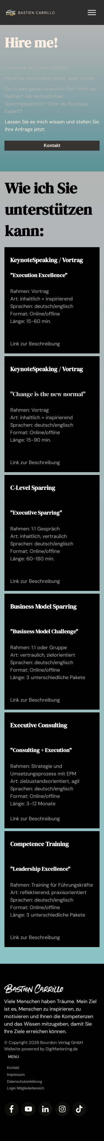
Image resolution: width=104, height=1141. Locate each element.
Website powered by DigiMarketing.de (41, 1049)
